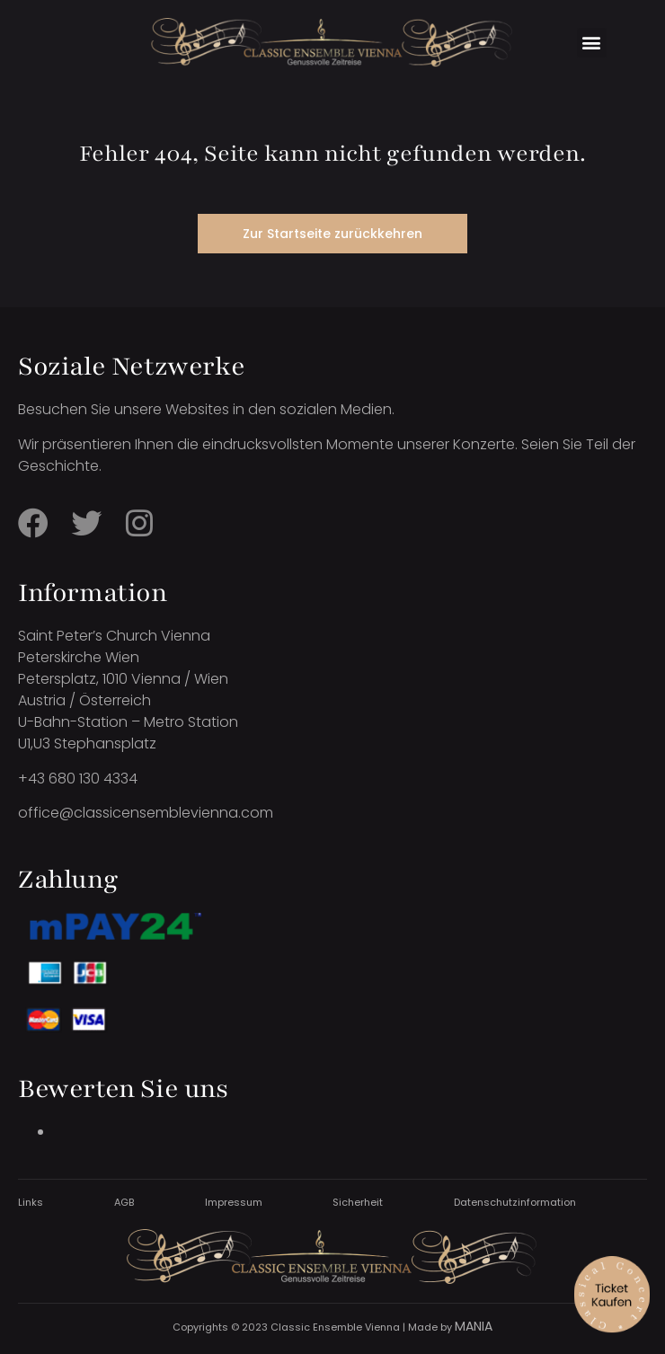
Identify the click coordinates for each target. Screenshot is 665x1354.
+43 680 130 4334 (77, 778)
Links (30, 1202)
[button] (592, 43)
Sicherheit (357, 1202)
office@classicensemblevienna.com (145, 812)
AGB (124, 1202)
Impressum (233, 1202)
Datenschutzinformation (515, 1202)
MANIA (473, 1326)
